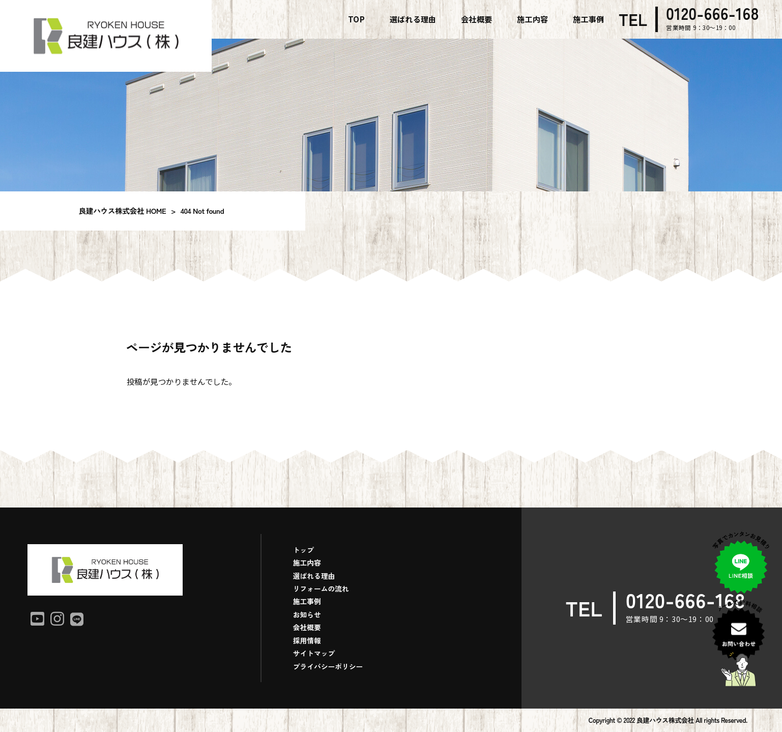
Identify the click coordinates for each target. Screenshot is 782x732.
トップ (303, 550)
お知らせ (307, 614)
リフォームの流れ (321, 588)
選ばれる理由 (314, 576)
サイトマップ (314, 653)
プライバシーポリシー (328, 666)
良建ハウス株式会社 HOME (122, 210)
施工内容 (307, 562)
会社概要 (307, 627)
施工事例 (307, 601)
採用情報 (307, 640)
